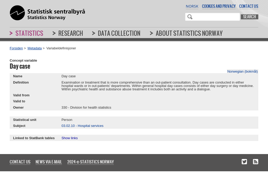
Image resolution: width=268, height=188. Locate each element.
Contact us (248, 6)
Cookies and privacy (219, 6)
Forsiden (16, 48)
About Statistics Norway (189, 33)
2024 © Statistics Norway (90, 161)
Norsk (192, 6)
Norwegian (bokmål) (242, 71)
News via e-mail (49, 161)
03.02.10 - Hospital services (82, 126)
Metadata (34, 48)
